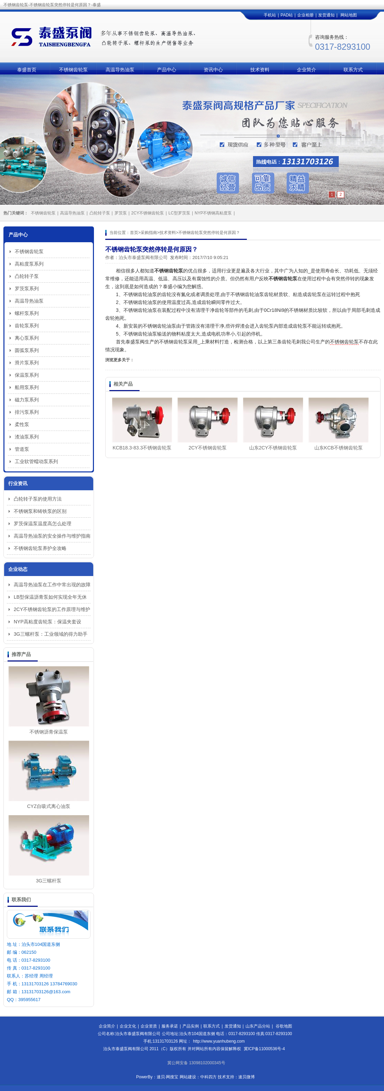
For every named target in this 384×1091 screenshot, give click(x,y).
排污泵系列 (27, 412)
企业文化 (128, 1026)
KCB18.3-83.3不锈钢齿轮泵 (142, 447)
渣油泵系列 (27, 436)
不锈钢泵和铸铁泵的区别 (40, 511)
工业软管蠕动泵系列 (36, 461)
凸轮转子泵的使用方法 (38, 499)
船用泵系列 (27, 387)
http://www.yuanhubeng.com (219, 1041)
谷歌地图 (284, 1026)
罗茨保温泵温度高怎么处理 (42, 523)
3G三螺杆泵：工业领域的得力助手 (50, 634)
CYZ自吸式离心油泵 (48, 806)
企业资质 (149, 1026)
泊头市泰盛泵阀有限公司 (143, 257)
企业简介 (306, 69)
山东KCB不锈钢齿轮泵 (338, 447)
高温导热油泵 (120, 69)
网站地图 (348, 15)
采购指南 (149, 232)
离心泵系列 (27, 338)
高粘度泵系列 (29, 264)
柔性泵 (22, 424)
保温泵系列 (27, 375)
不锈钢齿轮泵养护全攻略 (40, 548)
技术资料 (259, 69)
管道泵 (22, 449)
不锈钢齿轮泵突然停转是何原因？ (209, 232)
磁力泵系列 (27, 399)
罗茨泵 (121, 213)
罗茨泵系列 (27, 288)
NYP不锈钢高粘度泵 (213, 213)
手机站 (270, 15)
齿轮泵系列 (27, 325)
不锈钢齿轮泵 (73, 69)
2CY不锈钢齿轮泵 (147, 213)
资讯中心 (213, 69)
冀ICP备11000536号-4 (264, 1048)
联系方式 (353, 69)
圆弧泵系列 (27, 350)
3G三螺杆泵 (49, 880)
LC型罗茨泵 (179, 213)
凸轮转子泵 (99, 213)
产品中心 (166, 69)
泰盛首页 (26, 69)
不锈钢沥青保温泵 (48, 732)
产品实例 (190, 1026)
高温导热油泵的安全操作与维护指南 (52, 536)
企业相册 (305, 15)
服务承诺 (169, 1026)
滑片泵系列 (27, 362)
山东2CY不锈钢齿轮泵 (273, 447)
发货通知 (326, 15)
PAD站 (286, 15)
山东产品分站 (257, 1026)
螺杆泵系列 (27, 313)
